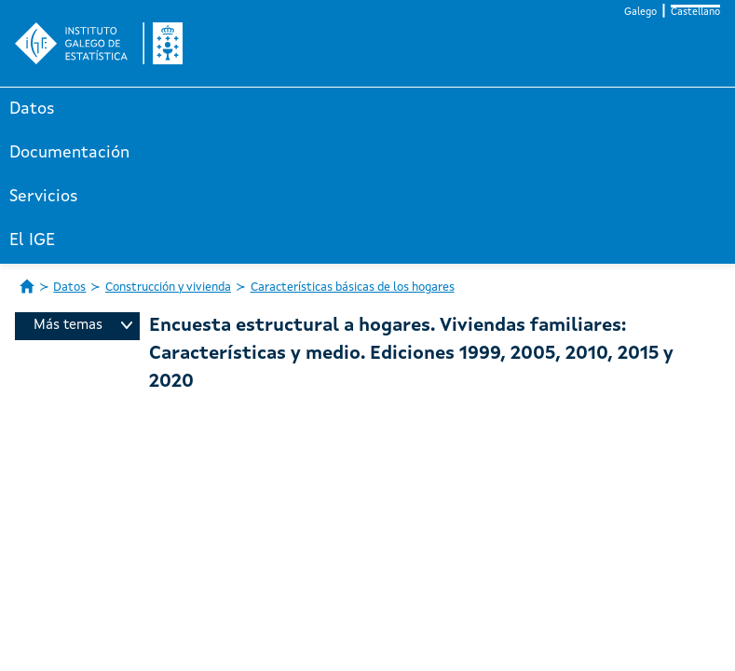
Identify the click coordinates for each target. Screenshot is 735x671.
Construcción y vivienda (168, 287)
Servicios (43, 196)
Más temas (83, 326)
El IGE (32, 240)
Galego (640, 12)
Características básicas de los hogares (353, 287)
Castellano (695, 12)
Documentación (69, 152)
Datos (32, 109)
